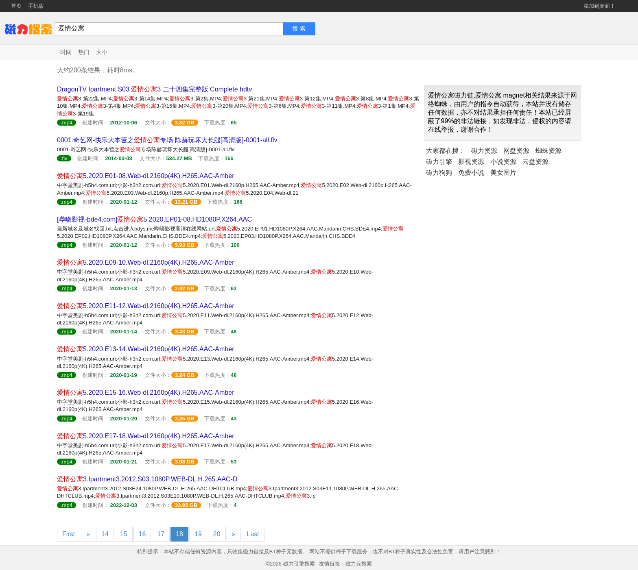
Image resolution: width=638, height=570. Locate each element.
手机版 (36, 6)
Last (253, 534)
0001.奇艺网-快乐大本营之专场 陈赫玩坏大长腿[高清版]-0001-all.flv (167, 140)
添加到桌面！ (599, 6)
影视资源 (471, 161)
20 (217, 534)
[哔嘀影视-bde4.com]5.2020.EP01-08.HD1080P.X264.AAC (154, 219)
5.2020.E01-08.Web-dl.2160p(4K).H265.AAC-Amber (145, 175)
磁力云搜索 (358, 564)
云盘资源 (535, 161)
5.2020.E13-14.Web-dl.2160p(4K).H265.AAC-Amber (145, 349)
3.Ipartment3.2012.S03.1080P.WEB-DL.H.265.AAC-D (147, 479)
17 (160, 534)
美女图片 (503, 172)
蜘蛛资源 (548, 150)
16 (142, 534)
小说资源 (503, 161)
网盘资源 (516, 150)
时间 (66, 52)
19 (198, 534)
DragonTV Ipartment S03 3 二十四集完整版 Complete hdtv (154, 89)
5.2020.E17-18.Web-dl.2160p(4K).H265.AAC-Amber (145, 436)
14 (105, 534)
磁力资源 (484, 150)
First (68, 534)
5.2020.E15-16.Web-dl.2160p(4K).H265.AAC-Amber (145, 392)
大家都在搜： (445, 150)
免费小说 (471, 172)
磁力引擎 (439, 161)
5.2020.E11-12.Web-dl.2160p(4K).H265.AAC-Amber (145, 305)
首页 (16, 6)
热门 (84, 52)
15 (123, 534)
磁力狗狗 (439, 172)
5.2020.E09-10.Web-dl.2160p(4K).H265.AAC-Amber (145, 262)
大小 (101, 52)
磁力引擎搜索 (299, 564)
